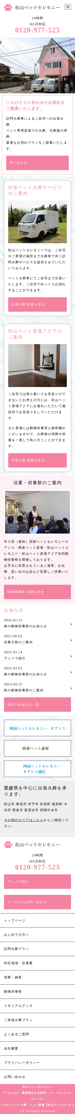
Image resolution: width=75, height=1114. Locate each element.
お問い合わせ (15, 1077)
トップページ (15, 920)
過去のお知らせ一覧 (23, 704)
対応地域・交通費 (18, 963)
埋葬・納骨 (13, 977)
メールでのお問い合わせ (27, 902)
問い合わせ (18, 162)
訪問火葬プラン (16, 949)
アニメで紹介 (18, 881)
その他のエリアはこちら (24, 820)
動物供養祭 (13, 991)
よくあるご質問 (16, 1034)
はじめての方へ (16, 934)
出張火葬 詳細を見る (28, 304)
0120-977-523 (37, 30)
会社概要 (11, 1048)
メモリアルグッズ (18, 1005)
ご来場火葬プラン (18, 1020)
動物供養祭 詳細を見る (25, 592)
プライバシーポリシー (22, 1062)
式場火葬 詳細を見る (28, 460)
